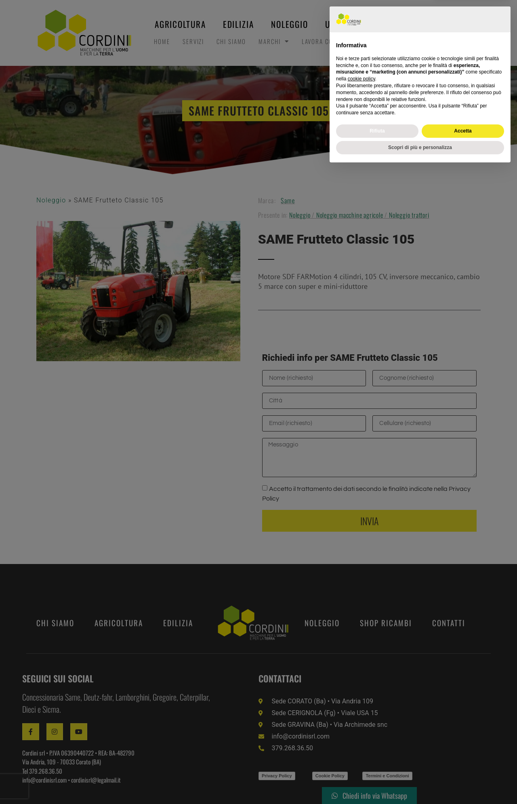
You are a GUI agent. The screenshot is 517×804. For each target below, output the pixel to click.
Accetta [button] (462, 766)
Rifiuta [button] (377, 766)
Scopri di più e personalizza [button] (420, 782)
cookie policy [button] (361, 714)
